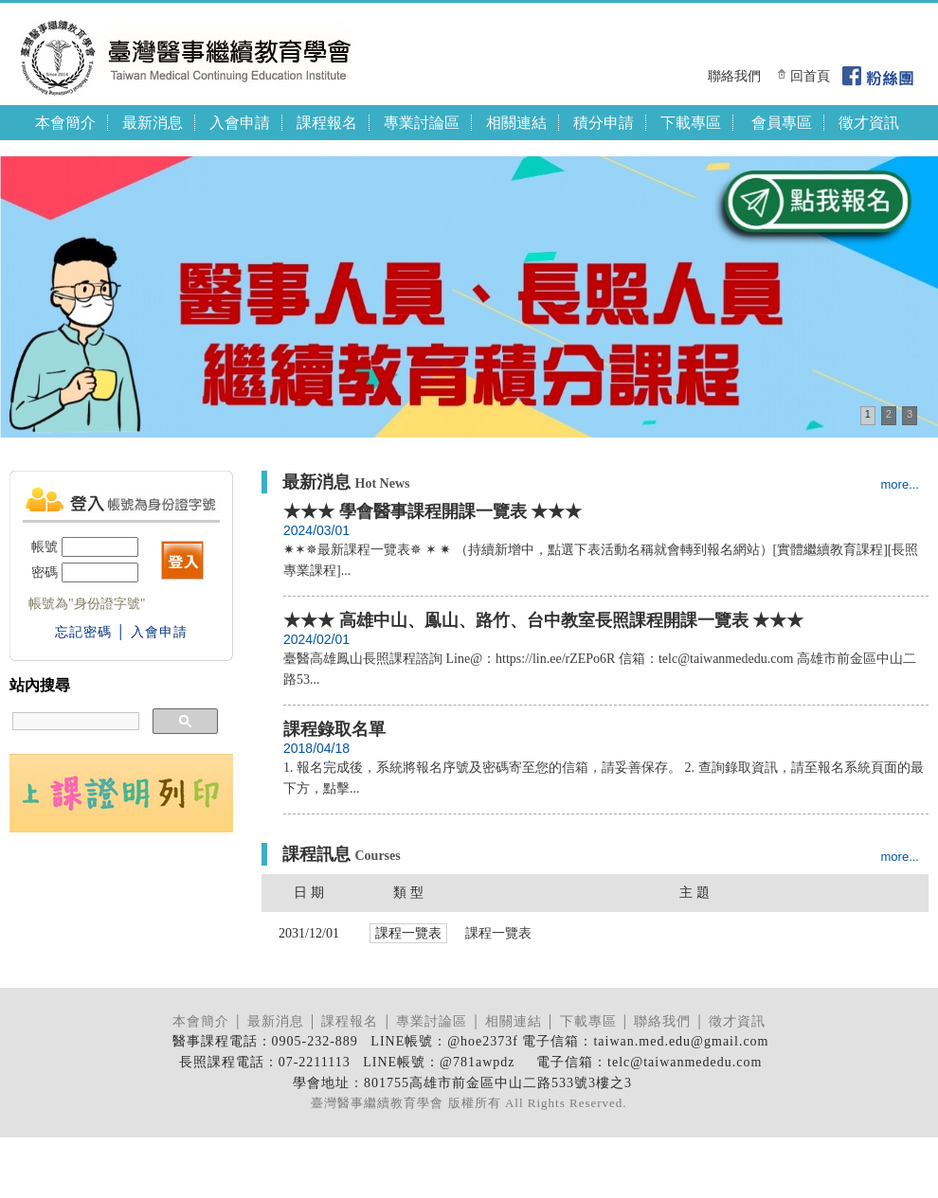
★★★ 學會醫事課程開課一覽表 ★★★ (432, 511)
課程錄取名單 (334, 729)
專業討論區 (422, 123)
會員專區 (781, 123)
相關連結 (516, 123)
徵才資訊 (869, 123)
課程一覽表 (498, 933)
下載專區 (690, 123)
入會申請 (239, 123)
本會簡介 (65, 123)
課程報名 (327, 123)
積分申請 (603, 123)
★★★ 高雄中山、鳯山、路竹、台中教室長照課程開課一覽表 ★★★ (543, 620)
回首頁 (810, 76)
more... (900, 484)
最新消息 (152, 123)
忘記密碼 (83, 632)
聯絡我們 (734, 76)
